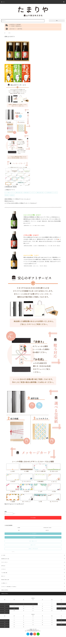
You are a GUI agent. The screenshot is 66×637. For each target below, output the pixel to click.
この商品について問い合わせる (33, 548)
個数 (6, 511)
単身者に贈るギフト (27, 192)
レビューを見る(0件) (33, 533)
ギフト (12, 192)
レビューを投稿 (33, 537)
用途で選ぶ (7, 195)
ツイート (13, 551)
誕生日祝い (12, 195)
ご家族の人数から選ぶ (18, 192)
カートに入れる (33, 517)
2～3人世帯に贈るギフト (49, 192)
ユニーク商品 (7, 192)
